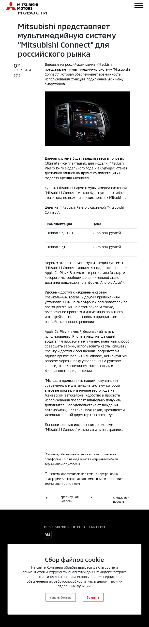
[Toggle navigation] (138, 5)
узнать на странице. (106, 429)
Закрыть (93, 597)
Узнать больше (61, 597)
